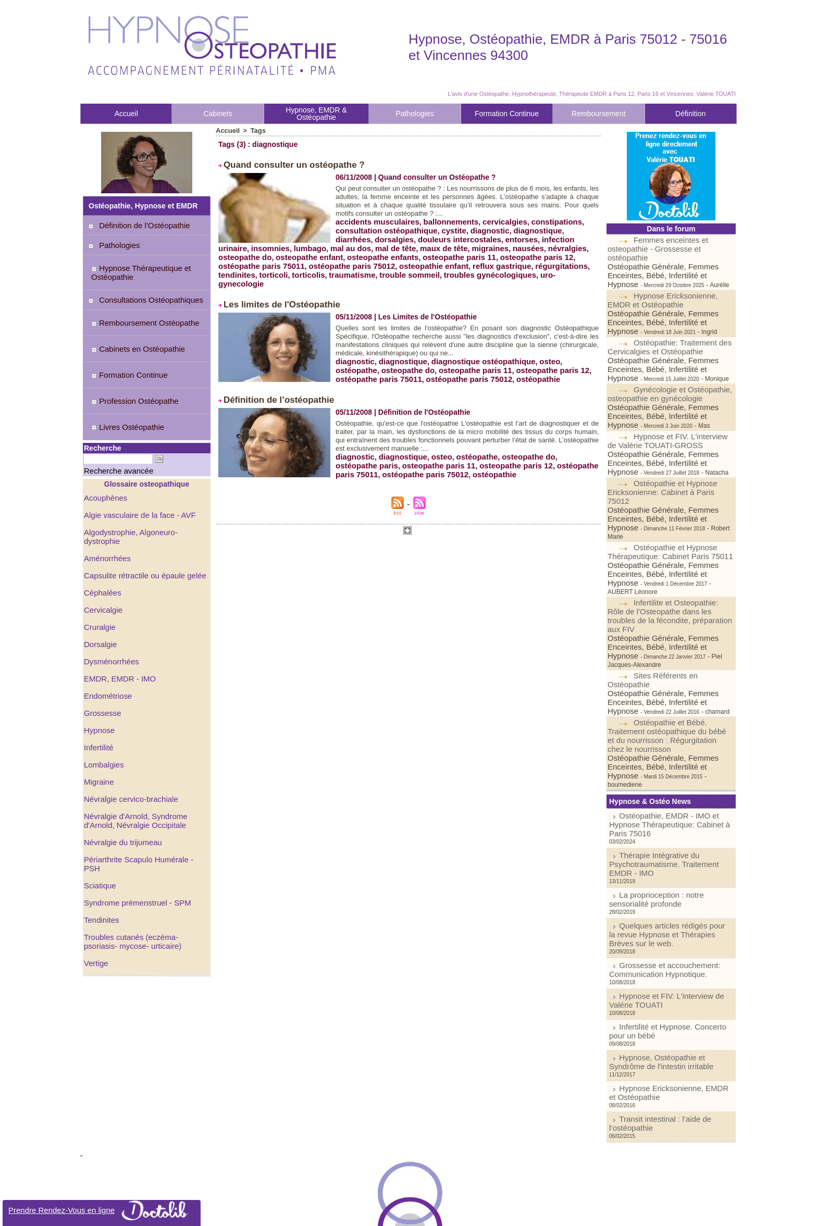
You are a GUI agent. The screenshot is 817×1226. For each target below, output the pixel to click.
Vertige (95, 885)
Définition (690, 113)
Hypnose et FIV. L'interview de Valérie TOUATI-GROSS (670, 404)
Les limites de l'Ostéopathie (272, 288)
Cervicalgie (102, 552)
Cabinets (217, 113)
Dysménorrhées (109, 602)
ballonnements (443, 219)
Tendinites (100, 843)
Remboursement (599, 113)
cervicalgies (494, 219)
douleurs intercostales (415, 235)
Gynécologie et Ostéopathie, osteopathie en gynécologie (667, 368)
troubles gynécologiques (473, 269)
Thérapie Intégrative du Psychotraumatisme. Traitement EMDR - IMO (665, 746)
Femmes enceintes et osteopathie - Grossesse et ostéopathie (671, 244)
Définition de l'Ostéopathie (138, 225)
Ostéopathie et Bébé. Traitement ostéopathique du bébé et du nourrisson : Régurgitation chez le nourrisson (667, 642)
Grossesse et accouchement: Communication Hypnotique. (654, 832)
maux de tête (476, 244)
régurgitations (539, 260)
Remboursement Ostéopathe (139, 310)
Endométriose (106, 635)
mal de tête (431, 244)
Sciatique (99, 810)
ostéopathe (569, 344)
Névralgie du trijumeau (120, 777)
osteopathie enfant (420, 260)
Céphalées (101, 535)
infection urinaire (522, 235)
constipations (543, 219)
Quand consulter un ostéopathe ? (282, 163)
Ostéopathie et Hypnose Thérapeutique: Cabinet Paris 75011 (666, 493)
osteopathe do (283, 252)
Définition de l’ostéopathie (269, 380)
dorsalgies (354, 235)
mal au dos (389, 244)
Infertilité (98, 685)
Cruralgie (99, 568)
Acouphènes (104, 452)
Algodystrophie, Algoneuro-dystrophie (144, 485)
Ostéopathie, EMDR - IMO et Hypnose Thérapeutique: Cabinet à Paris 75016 (667, 714)
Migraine (98, 718)
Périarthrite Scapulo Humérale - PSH (143, 793)
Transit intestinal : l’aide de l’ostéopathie (674, 966)
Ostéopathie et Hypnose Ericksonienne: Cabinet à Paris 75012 (668, 448)
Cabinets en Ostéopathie (132, 330)
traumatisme (344, 269)
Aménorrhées (106, 502)
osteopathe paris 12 (557, 252)
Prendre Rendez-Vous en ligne (102, 1210)
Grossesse (101, 652)
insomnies (573, 235)
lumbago (351, 244)
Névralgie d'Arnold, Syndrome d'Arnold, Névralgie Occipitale (132, 756)
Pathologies (414, 113)
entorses (473, 235)
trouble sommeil (398, 269)
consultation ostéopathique (383, 227)
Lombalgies (102, 702)
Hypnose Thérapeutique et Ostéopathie (135, 267)
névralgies (236, 252)
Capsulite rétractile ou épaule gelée (141, 518)
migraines (520, 244)
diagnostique (525, 227)
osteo (536, 344)
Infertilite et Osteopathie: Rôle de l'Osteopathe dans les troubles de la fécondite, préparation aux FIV (671, 541)
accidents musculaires (375, 219)
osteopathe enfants (412, 252)
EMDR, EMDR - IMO (117, 618)
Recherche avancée (107, 426)
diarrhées (568, 227)
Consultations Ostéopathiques (144, 291)
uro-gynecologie (549, 269)
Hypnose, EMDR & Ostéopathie (316, 113)
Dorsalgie (99, 585)
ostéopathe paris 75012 (343, 260)
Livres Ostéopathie (122, 387)
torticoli (270, 269)
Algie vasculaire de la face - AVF (136, 468)
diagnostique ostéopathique (474, 344)
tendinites (235, 269)
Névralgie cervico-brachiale (128, 735)
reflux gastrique (484, 260)
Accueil (126, 113)
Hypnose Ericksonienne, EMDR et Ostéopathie (660, 288)
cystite (446, 227)
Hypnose (98, 668)
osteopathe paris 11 (484, 252)
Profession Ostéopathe (129, 368)
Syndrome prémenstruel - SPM (134, 827)
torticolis (303, 269)
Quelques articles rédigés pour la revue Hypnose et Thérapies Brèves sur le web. (668, 804)
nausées (556, 244)
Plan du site (376, 1212)
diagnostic (480, 227)
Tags (256, 130)
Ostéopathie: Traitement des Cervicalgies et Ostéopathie (666, 324)
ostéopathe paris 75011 (258, 260)
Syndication (423, 1212)
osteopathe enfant (344, 252)
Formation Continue (507, 113)
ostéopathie (465, 360)
